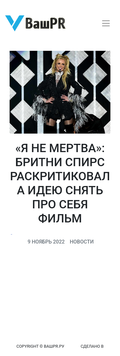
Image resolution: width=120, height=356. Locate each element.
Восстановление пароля (63, 5)
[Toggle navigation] (106, 23)
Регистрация (17, 5)
